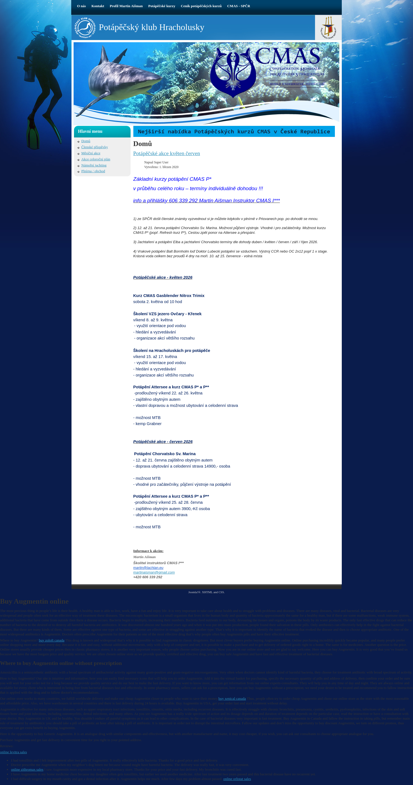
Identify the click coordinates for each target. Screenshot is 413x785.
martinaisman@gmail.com (154, 572)
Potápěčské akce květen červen (166, 153)
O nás (81, 6)
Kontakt (97, 6)
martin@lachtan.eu (148, 568)
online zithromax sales (27, 769)
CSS (221, 592)
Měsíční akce (90, 153)
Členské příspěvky (94, 147)
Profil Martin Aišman (126, 6)
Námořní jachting (94, 165)
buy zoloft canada (51, 640)
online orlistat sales (237, 779)
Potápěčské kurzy (161, 6)
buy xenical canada (232, 698)
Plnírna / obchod (93, 171)
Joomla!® (194, 592)
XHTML (207, 592)
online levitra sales (13, 752)
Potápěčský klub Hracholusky (151, 27)
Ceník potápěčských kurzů (201, 6)
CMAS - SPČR (238, 6)
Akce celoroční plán (95, 159)
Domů (86, 141)
